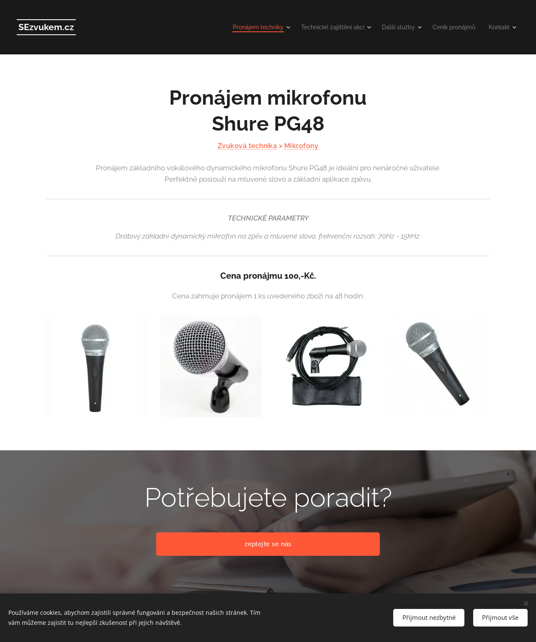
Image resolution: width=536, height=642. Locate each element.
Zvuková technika (247, 146)
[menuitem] (243, 27)
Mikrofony (301, 146)
